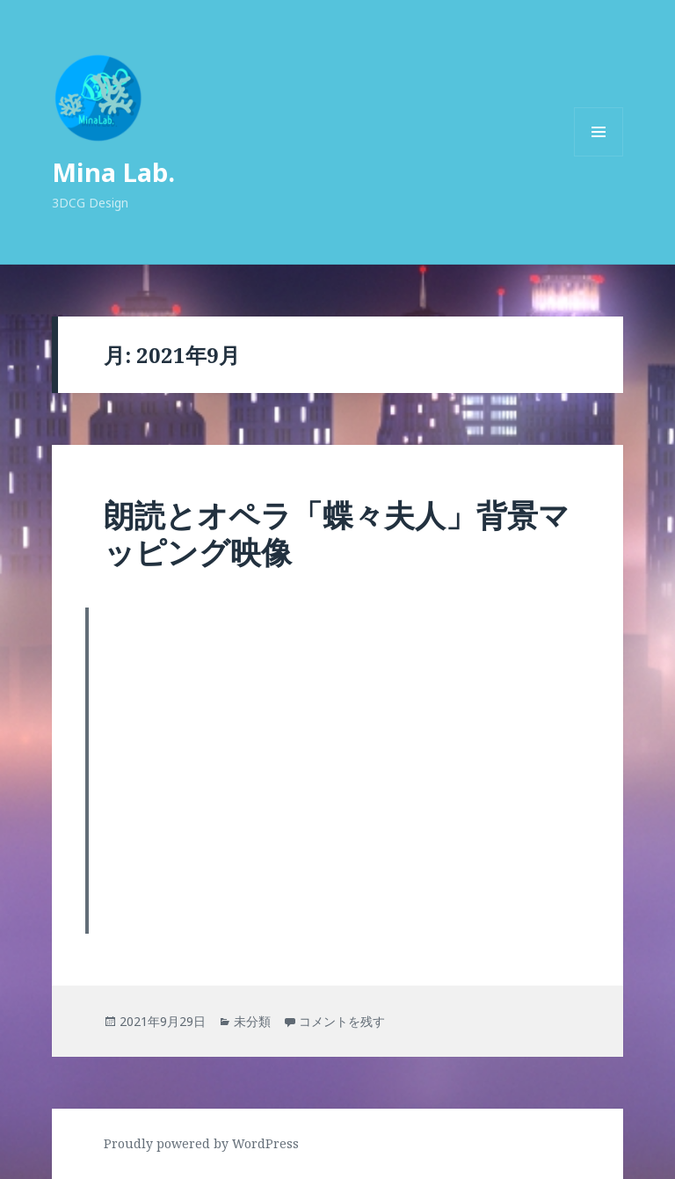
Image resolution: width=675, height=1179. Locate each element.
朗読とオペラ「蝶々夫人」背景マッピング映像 (337, 533)
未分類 (252, 1021)
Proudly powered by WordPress (201, 1143)
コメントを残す (342, 1021)
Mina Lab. (113, 172)
